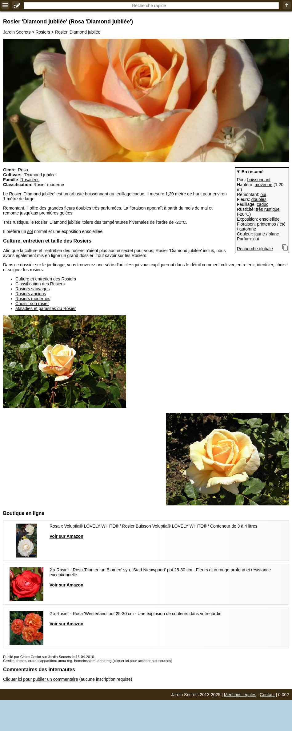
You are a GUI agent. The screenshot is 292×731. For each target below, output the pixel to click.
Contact (267, 694)
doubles (258, 199)
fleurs (69, 208)
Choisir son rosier (32, 303)
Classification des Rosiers (40, 283)
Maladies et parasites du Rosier (45, 308)
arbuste (76, 193)
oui (263, 194)
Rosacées (29, 179)
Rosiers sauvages (32, 288)
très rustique (267, 209)
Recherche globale (255, 248)
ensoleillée (269, 219)
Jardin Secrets (16, 32)
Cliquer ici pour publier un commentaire (40, 679)
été (283, 224)
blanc (274, 233)
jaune (259, 233)
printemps (266, 224)
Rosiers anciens (30, 293)
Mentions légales (240, 694)
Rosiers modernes (32, 298)
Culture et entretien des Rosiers (45, 278)
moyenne (264, 184)
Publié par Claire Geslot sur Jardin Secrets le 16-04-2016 (48, 657)
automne (247, 229)
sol (30, 231)
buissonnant (258, 179)
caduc (262, 204)
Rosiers (42, 32)
